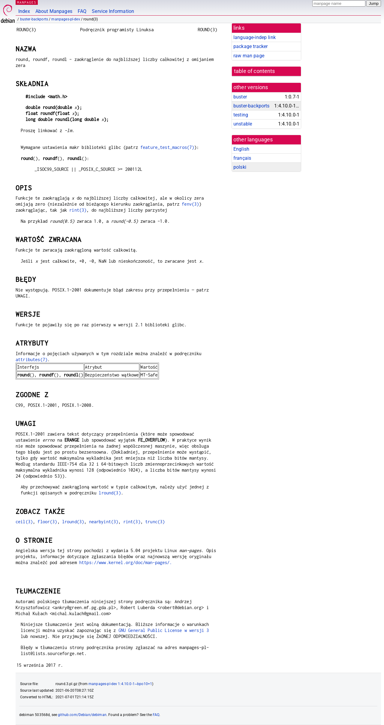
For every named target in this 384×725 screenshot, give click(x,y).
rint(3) (77, 210)
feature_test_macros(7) (167, 147)
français (242, 158)
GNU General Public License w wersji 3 (163, 630)
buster (240, 97)
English (241, 149)
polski (239, 167)
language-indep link (254, 37)
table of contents (254, 71)
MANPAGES (26, 2)
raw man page (248, 56)
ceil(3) (24, 521)
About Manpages (53, 11)
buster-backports (34, 19)
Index (24, 11)
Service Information (113, 11)
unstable (242, 124)
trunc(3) (155, 521)
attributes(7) (31, 359)
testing (240, 115)
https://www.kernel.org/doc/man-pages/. (125, 562)
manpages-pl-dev (65, 19)
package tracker (250, 46)
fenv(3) (190, 204)
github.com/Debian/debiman (82, 715)
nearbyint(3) (103, 521)
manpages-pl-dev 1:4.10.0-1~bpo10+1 (120, 684)
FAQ (82, 11)
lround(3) (110, 492)
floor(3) (47, 521)
